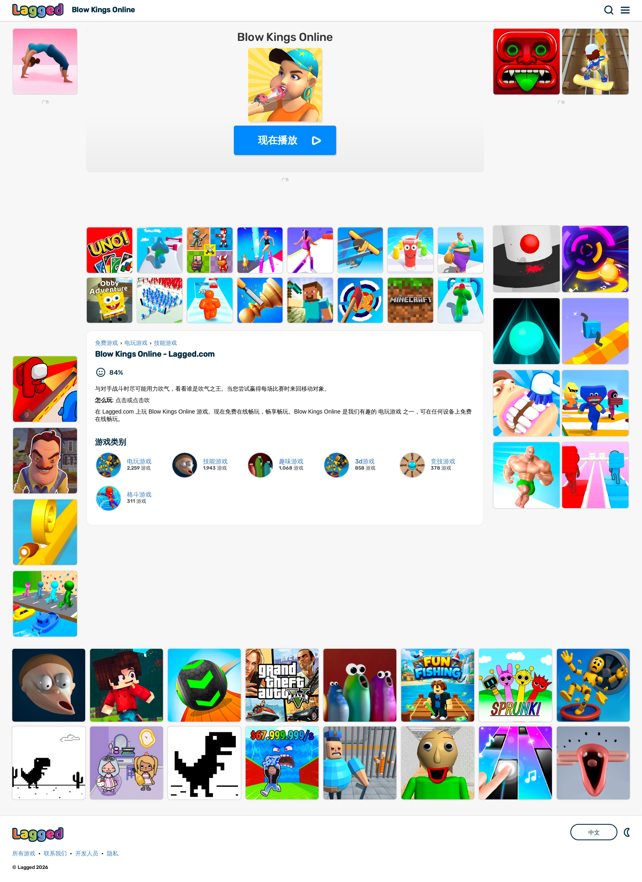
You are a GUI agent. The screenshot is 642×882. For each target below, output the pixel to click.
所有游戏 (23, 853)
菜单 (625, 10)
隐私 (112, 853)
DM (627, 832)
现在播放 (277, 140)
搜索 (609, 10)
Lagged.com (39, 834)
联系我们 (55, 853)
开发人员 (86, 853)
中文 (594, 832)
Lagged (39, 10)
